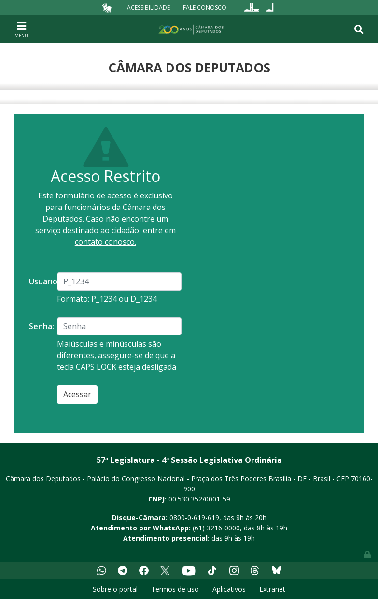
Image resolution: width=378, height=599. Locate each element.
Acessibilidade (148, 7)
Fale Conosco (204, 7)
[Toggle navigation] (21, 29)
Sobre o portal (115, 589)
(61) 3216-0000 (216, 527)
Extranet (272, 589)
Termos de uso (175, 589)
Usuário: (39, 281)
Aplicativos (229, 589)
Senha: (39, 326)
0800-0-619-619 (194, 517)
